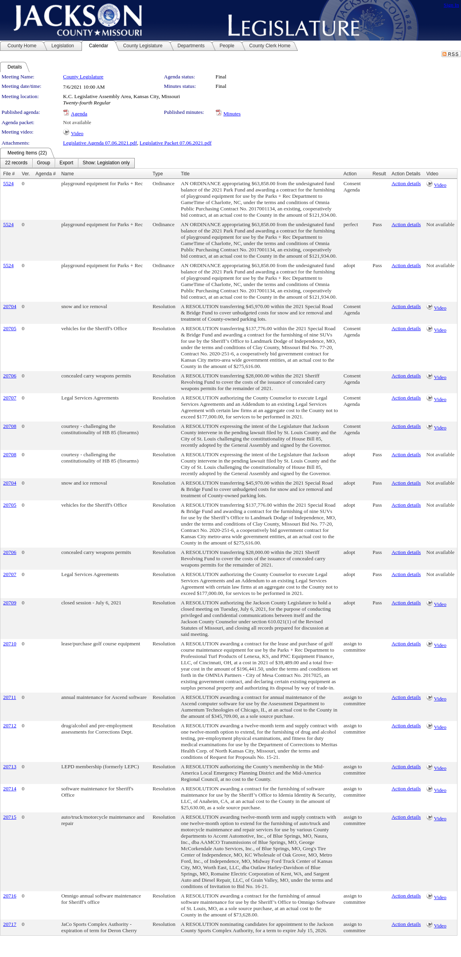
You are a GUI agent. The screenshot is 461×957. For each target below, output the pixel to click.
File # (9, 174)
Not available (77, 122)
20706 (9, 376)
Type (157, 174)
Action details (406, 183)
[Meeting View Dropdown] (106, 163)
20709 (9, 603)
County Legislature (83, 77)
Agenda (79, 114)
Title (185, 174)
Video (77, 133)
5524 (8, 183)
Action (350, 174)
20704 (9, 306)
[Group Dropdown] (43, 163)
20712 (9, 725)
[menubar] (67, 163)
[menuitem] (16, 163)
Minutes (232, 114)
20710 (9, 644)
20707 (9, 398)
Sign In (451, 5)
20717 (9, 924)
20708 (9, 426)
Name (67, 174)
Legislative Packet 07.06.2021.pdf (175, 143)
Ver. (26, 174)
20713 (9, 766)
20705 (9, 328)
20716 (9, 896)
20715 (9, 817)
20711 (9, 697)
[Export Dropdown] (66, 163)
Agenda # (45, 174)
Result (379, 174)
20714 (9, 789)
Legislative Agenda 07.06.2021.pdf (100, 143)
